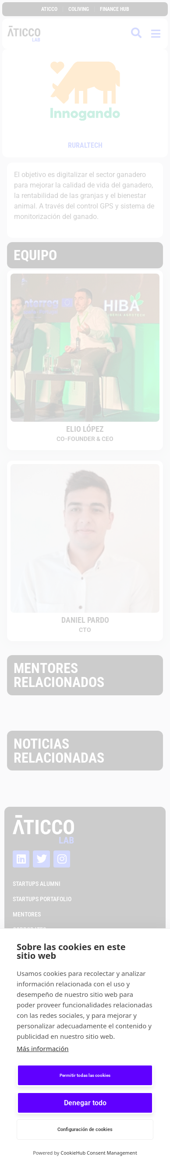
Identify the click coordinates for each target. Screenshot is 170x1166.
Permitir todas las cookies (85, 1075)
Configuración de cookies (85, 1129)
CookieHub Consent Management (98, 1152)
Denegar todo (85, 1103)
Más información (43, 1048)
